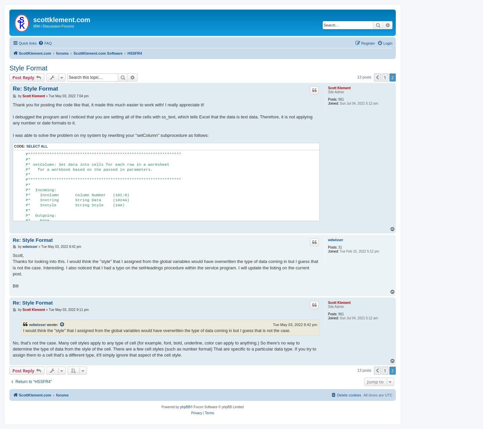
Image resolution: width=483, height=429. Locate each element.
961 (341, 99)
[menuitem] (45, 43)
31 (340, 247)
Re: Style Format (35, 89)
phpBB (185, 407)
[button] (377, 77)
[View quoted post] (62, 325)
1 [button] (385, 77)
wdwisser (335, 240)
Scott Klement (339, 88)
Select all (37, 146)
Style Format (28, 68)
